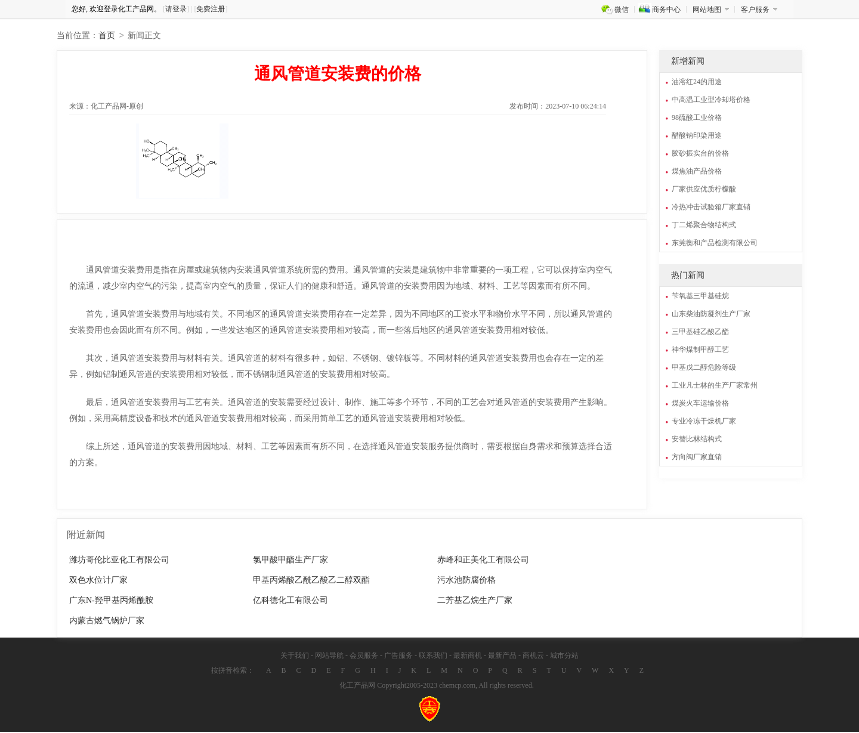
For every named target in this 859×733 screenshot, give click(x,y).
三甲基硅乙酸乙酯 (700, 333)
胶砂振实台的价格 (700, 154)
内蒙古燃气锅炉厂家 (106, 621)
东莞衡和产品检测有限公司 (715, 244)
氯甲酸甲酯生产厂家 (290, 560)
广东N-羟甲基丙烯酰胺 (111, 601)
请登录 (176, 9)
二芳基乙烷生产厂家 (474, 601)
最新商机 (467, 656)
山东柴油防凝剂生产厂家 (711, 315)
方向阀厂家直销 (697, 458)
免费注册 (210, 9)
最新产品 (502, 656)
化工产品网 (357, 686)
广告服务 (398, 656)
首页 (106, 36)
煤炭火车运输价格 (700, 404)
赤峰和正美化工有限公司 (483, 560)
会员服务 (364, 656)
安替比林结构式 (697, 440)
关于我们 (294, 656)
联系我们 (433, 656)
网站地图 (707, 9)
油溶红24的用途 (697, 83)
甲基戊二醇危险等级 (704, 368)
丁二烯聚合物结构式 (704, 226)
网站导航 (329, 656)
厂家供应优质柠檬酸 (704, 190)
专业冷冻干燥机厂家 (704, 422)
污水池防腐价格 (466, 581)
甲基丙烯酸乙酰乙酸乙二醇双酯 (311, 581)
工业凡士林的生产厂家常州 (715, 386)
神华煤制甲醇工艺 (700, 351)
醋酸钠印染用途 (697, 136)
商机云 (533, 656)
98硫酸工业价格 (697, 119)
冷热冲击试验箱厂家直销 (711, 208)
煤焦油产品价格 (697, 172)
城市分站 (564, 656)
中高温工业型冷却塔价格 (711, 101)
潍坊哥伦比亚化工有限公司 (119, 560)
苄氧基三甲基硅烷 (700, 297)
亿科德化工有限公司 (290, 601)
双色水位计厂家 (98, 581)
